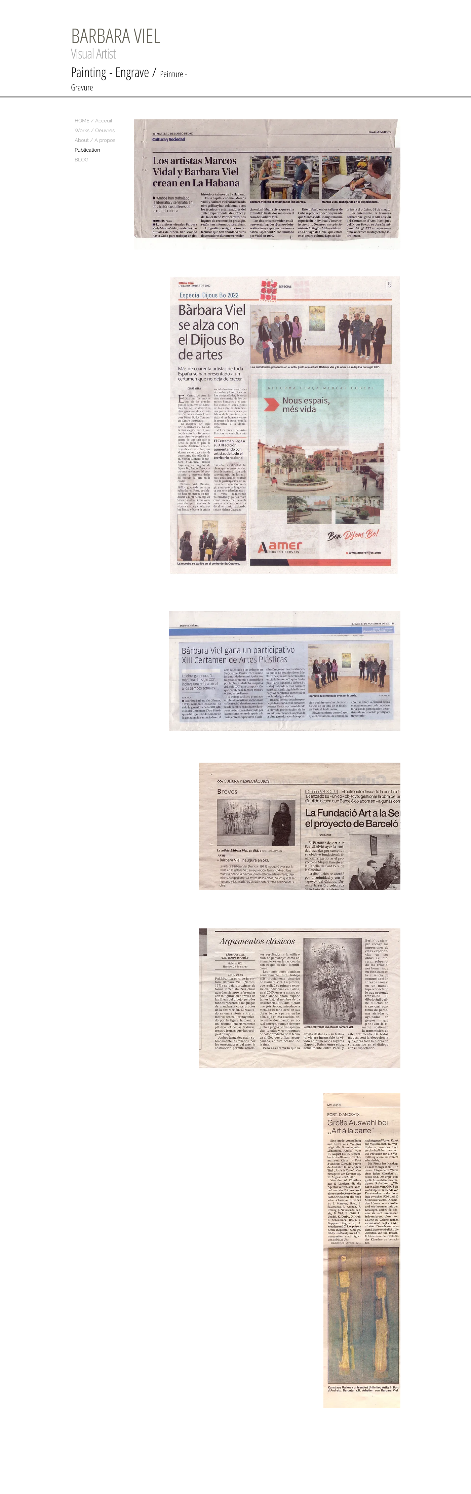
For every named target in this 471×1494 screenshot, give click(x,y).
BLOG (81, 160)
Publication (87, 150)
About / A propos (95, 140)
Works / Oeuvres (95, 130)
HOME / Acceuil (93, 121)
